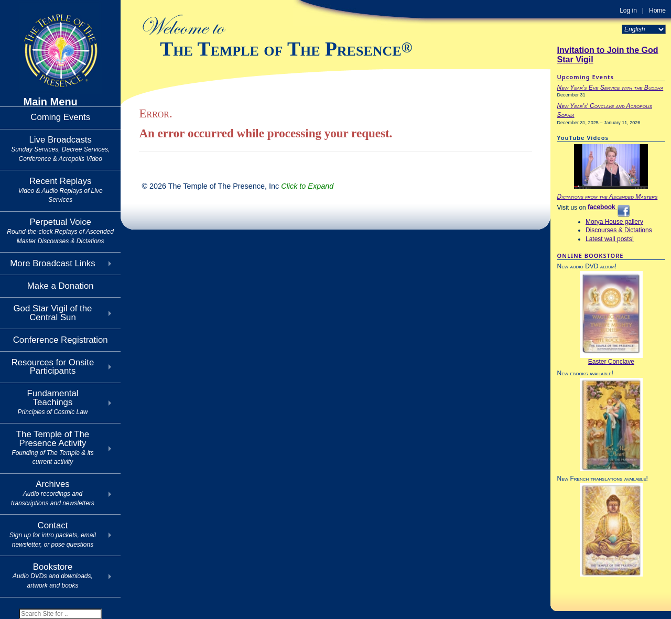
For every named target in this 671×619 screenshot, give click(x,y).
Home (657, 10)
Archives (52, 493)
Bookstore (53, 576)
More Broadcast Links (52, 263)
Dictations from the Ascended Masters (607, 196)
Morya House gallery (614, 221)
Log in (628, 10)
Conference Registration (60, 340)
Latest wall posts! (610, 239)
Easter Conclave (611, 361)
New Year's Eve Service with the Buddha (610, 87)
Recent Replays (60, 190)
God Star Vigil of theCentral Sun (53, 312)
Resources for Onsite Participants (53, 366)
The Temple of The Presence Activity (52, 447)
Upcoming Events (585, 77)
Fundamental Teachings (52, 402)
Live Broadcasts (60, 148)
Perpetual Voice (60, 231)
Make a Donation (60, 286)
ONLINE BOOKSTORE (590, 255)
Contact (52, 534)
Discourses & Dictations (619, 230)
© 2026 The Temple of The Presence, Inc (237, 186)
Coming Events (60, 117)
